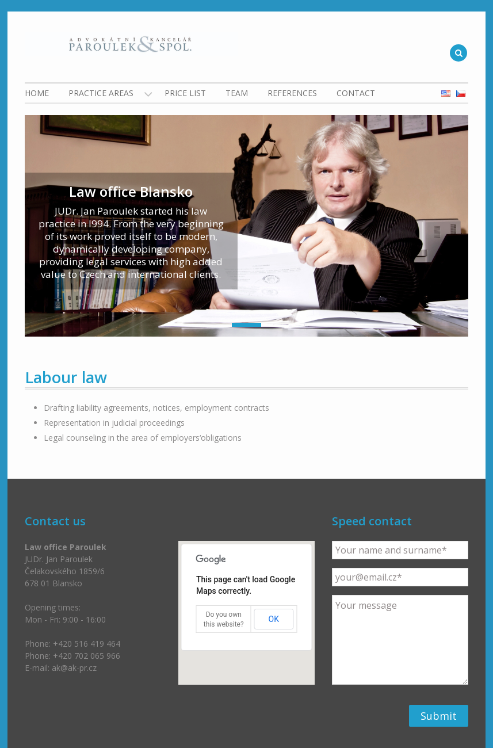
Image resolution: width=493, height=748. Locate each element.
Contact (356, 92)
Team (237, 92)
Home (37, 92)
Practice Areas (100, 92)
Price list (185, 92)
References (292, 92)
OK (274, 619)
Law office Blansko (131, 191)
